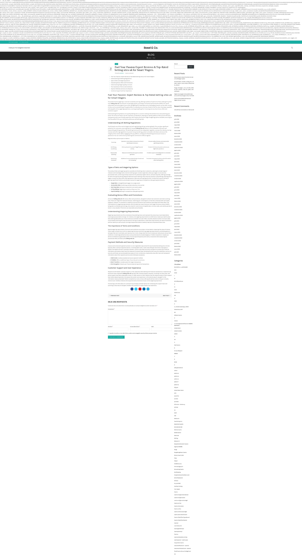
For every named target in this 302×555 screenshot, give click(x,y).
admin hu (176, 384)
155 (175, 295)
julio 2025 (176, 153)
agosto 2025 (177, 150)
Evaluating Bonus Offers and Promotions (122, 82)
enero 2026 (177, 136)
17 (174, 298)
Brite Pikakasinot (178, 477)
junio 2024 (176, 190)
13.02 (175, 289)
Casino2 (176, 523)
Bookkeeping (177, 472)
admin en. (176, 376)
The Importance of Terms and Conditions (121, 86)
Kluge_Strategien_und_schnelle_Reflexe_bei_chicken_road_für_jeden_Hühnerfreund (184, 89)
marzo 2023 (177, 232)
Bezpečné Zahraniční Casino (181, 444)
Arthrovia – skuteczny (179, 404)
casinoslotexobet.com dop (180, 537)
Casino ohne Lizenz (179, 506)
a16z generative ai (178, 367)
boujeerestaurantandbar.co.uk (181, 475)
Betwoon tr (177, 441)
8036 (175, 362)
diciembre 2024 (178, 173)
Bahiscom (176, 418)
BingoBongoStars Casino (180, 452)
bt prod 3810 (177, 483)
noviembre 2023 (178, 209)
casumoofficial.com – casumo (181, 545)
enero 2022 (177, 249)
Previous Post (115, 295)
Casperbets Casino (179, 542)
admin (175, 370)
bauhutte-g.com (178, 421)
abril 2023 (176, 229)
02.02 (175, 272)
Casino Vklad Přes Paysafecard (181, 517)
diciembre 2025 (178, 139)
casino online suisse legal (180, 511)
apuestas (176, 396)
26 (174, 312)
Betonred (176, 435)
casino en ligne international (181, 494)
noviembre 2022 (178, 238)
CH (175, 554)
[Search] (292, 48)
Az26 (175, 413)
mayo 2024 (177, 192)
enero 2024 (177, 204)
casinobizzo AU (178, 525)
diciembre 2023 (178, 206)
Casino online (177, 509)
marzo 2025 (177, 164)
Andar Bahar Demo (179, 390)
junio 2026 (176, 122)
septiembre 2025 (178, 147)
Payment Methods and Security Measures (122, 88)
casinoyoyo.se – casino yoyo (181, 540)
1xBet (175, 301)
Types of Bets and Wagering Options (120, 80)
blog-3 (176, 461)
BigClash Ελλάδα (178, 446)
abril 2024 (176, 195)
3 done (176, 320)
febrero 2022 (177, 246)
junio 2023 (176, 223)
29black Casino (178, 315)
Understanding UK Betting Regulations (121, 78)
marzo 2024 (177, 198)
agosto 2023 (177, 218)
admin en (176, 373)
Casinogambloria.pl (179, 528)
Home (149, 58)
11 (174, 284)
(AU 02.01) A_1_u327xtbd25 (181, 267)
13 (174, 287)
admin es (176, 379)
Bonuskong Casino (179, 469)
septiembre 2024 (178, 181)
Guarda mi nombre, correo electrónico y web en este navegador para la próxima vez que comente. (133, 333)
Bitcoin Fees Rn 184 (179, 455)
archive (176, 398)
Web (152, 326)
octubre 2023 (177, 212)
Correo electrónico (135, 326)
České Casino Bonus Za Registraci (182, 551)
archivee (176, 401)
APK (175, 393)
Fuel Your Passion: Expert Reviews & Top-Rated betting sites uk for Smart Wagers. (132, 76)
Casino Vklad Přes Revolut (180, 520)
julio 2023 (176, 221)
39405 (175, 333)
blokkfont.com (178, 463)
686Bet (176, 353)
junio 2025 (176, 156)
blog (175, 458)
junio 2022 (176, 243)
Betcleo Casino (178, 429)
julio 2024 (176, 187)
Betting (176, 438)
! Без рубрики (177, 264)
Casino (176, 492)
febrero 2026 (177, 133)
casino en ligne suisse (179, 497)
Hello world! (191, 109)
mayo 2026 (177, 125)
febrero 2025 (177, 167)
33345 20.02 (177, 328)
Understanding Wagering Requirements (121, 84)
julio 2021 (176, 252)
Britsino (176, 480)
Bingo (175, 449)
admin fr (176, 381)
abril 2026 (176, 127)
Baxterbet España (178, 424)
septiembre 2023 (178, 215)
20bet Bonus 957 (178, 309)
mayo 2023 (177, 226)
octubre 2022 (177, 240)
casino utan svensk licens (180, 514)
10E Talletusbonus (178, 281)
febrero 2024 (177, 201)
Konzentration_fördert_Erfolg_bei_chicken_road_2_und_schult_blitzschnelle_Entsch (184, 83)
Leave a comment (129, 73)
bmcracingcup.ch (178, 466)
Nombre (110, 326)
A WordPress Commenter (180, 109)
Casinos (176, 534)
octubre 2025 (177, 144)
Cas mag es (177, 489)
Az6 (175, 415)
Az (174, 410)
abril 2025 (176, 161)
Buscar (176, 63)
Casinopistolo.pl (178, 531)
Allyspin (176, 387)
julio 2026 (176, 119)
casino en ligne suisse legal (181, 500)
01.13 (175, 270)
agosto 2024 (177, 184)
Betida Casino (177, 432)
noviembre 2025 (178, 142)
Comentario (111, 309)
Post (154, 58)
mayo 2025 (177, 158)
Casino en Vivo (177, 503)
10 (174, 278)
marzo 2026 (177, 130)
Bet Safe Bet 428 (178, 427)
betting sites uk (115, 103)
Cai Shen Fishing (178, 486)
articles (176, 407)
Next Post (166, 295)
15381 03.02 (177, 292)
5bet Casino (177, 345)
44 (174, 339)
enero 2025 (177, 170)
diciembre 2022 (178, 235)
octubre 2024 (177, 178)
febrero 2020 (177, 254)
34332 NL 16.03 (178, 331)
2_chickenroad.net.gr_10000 (181, 306)
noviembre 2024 (178, 175)
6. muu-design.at (178, 350)
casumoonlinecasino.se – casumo (182, 548)
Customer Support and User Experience (121, 91)
